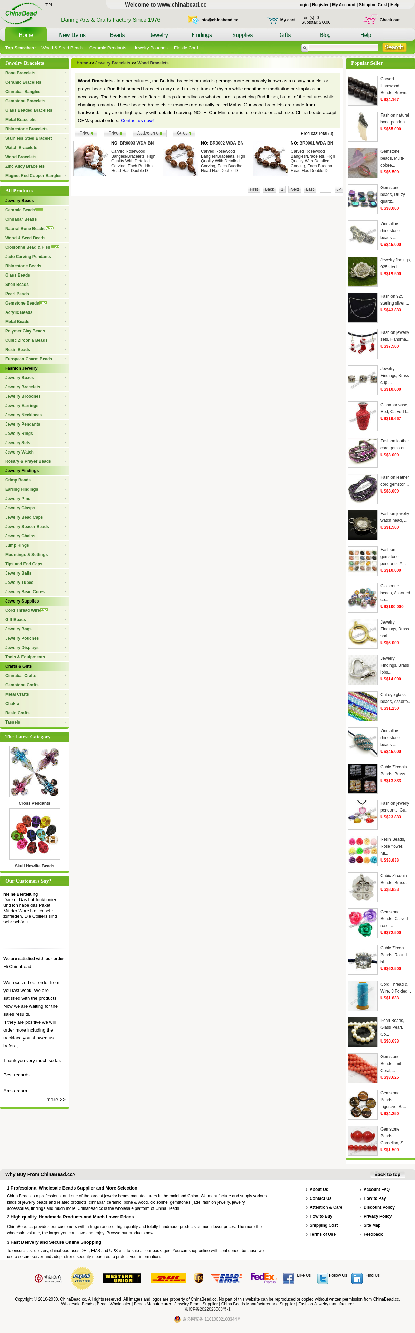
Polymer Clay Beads (25, 331)
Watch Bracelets (21, 147)
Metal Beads (17, 321)
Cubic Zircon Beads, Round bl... (393, 955)
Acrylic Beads (18, 312)
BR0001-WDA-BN (316, 143)
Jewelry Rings (19, 433)
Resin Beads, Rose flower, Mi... (392, 846)
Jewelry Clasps (20, 508)
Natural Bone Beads (29, 228)
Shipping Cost (373, 4)
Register (320, 4)
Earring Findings (21, 489)
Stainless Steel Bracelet (28, 138)
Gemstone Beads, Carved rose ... (394, 918)
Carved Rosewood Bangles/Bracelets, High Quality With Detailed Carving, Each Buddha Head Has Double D (133, 161)
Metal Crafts (17, 694)
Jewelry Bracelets (22, 387)
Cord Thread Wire (26, 610)
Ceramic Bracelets (23, 82)
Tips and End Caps (23, 563)
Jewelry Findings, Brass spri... (394, 629)
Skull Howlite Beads (34, 866)
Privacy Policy (378, 1216)
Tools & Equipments (25, 657)
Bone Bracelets (20, 73)
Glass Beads (17, 275)
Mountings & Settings (26, 554)
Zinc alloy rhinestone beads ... (390, 230)
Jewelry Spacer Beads (27, 526)
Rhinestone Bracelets (26, 129)
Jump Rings (17, 545)
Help (394, 4)
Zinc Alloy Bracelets (25, 166)
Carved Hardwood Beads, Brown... (395, 86)
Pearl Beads (17, 293)
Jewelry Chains (20, 536)
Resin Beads (17, 349)
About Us (319, 1189)
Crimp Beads (18, 480)
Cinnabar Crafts (20, 675)
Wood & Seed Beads (62, 47)
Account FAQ (377, 1189)
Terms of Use (323, 1234)
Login (303, 4)
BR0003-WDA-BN (137, 143)
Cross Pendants (34, 803)
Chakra (12, 703)
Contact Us (320, 1198)
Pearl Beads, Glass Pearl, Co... (392, 1027)
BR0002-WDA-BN (226, 143)
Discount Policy (379, 1207)
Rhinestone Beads (23, 265)
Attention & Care (326, 1207)
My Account (344, 4)
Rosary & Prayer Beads (28, 461)
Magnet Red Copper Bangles (33, 175)
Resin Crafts (17, 712)
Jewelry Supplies (22, 601)
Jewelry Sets (17, 442)
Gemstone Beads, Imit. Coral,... (391, 1063)
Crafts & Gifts (18, 666)
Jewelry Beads (19, 200)
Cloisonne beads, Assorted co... (395, 593)
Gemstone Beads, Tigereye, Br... (393, 1100)
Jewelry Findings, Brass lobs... (394, 665)
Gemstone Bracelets (25, 101)
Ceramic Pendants (108, 47)
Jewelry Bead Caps (24, 517)
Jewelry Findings (22, 470)
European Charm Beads (28, 359)
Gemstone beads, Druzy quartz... (392, 194)
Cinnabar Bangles (22, 91)
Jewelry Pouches (150, 47)
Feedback (373, 1234)
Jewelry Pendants (22, 424)
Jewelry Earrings (21, 405)
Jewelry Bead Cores (25, 591)
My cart (287, 20)
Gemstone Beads (26, 303)
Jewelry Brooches (23, 396)
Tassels (12, 722)
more (52, 1099)
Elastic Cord (186, 47)
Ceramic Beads (24, 210)
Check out (390, 20)
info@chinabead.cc (219, 20)
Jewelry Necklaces (23, 414)
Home (82, 63)
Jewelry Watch (19, 452)
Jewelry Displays (22, 647)
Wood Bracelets (20, 157)
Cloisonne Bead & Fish (32, 247)
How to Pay (375, 1198)
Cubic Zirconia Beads (26, 340)
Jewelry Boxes (19, 377)
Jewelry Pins (17, 498)
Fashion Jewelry (21, 368)
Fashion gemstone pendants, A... (393, 556)
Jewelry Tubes (19, 582)
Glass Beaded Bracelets (28, 110)
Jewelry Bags (18, 629)
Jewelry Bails (18, 573)
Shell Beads (17, 284)
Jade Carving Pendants (28, 256)
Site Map (372, 1225)
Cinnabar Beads (21, 219)
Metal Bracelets (20, 119)
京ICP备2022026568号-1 (207, 1309)
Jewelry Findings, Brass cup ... (394, 375)
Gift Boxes (15, 619)
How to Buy (321, 1216)
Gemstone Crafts (22, 685)
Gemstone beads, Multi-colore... (392, 158)
